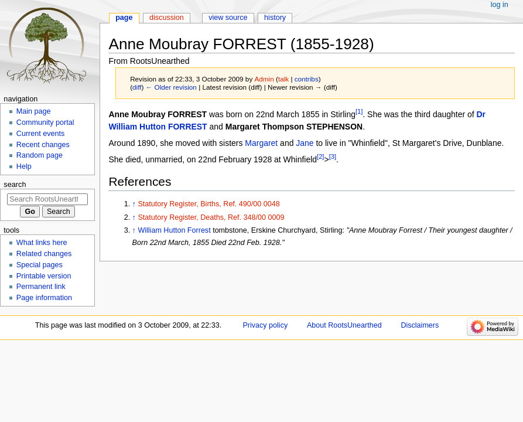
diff (136, 87)
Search (15, 184)
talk (283, 79)
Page (123, 17)
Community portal (45, 122)
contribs (307, 79)
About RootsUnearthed (344, 325)
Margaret (261, 143)
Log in (499, 5)
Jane (304, 143)
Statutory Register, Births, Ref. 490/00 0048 (208, 204)
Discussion (166, 17)
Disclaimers (420, 325)
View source (228, 17)
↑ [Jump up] (134, 204)
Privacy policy (265, 325)
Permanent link (41, 287)
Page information (44, 298)
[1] (359, 111)
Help (24, 166)
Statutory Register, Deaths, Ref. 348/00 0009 (211, 217)
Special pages (39, 265)
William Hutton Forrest (174, 230)
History (275, 17)
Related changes (44, 254)
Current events (40, 134)
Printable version (43, 276)
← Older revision (171, 87)
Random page (39, 155)
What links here (41, 243)
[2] (320, 156)
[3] (332, 156)
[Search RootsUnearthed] (47, 199)
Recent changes (43, 145)
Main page (33, 111)
